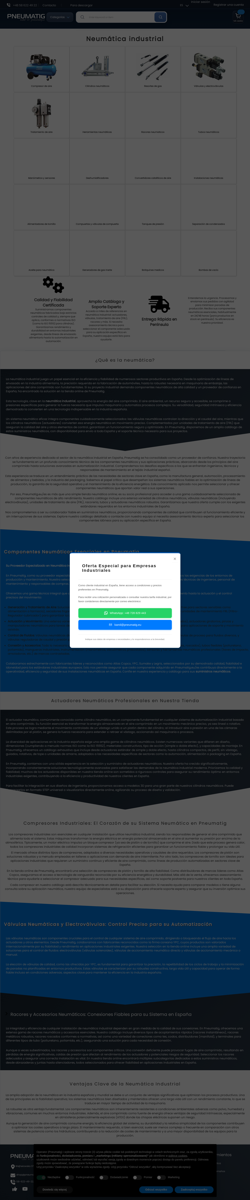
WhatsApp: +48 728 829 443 (125, 616)
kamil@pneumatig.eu (125, 628)
